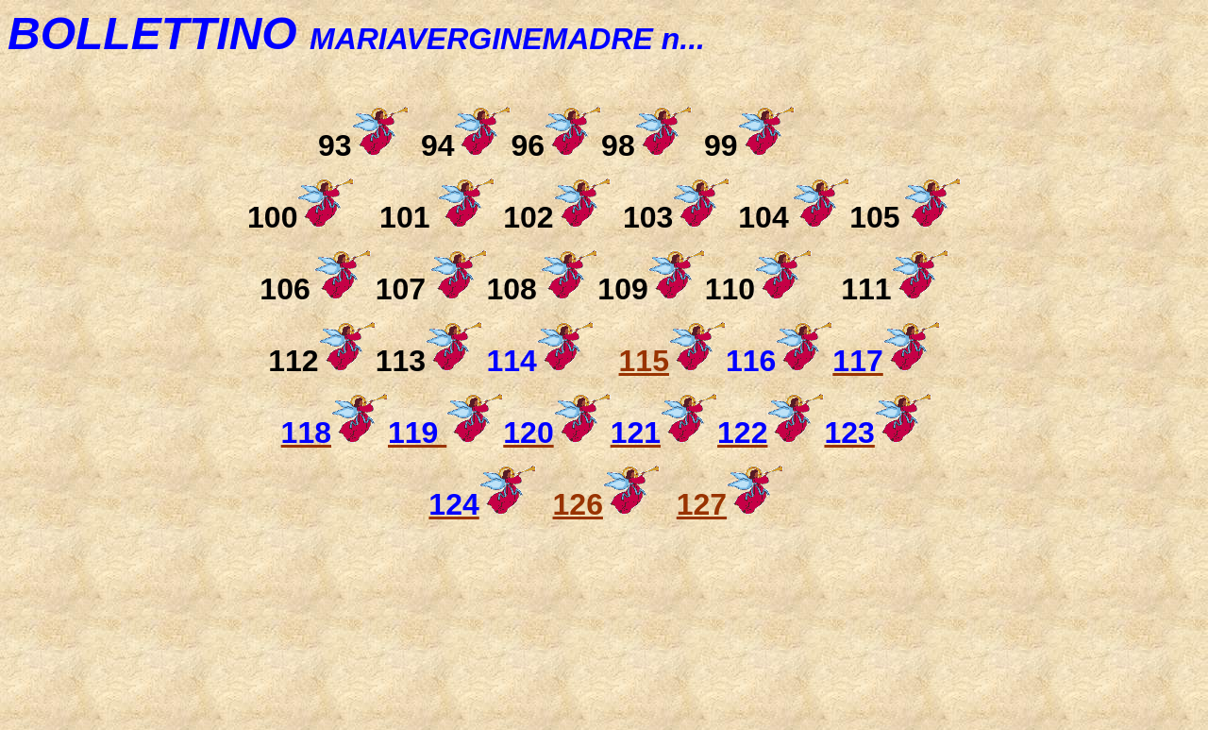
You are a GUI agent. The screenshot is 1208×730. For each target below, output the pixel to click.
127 (702, 504)
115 (672, 361)
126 (578, 504)
